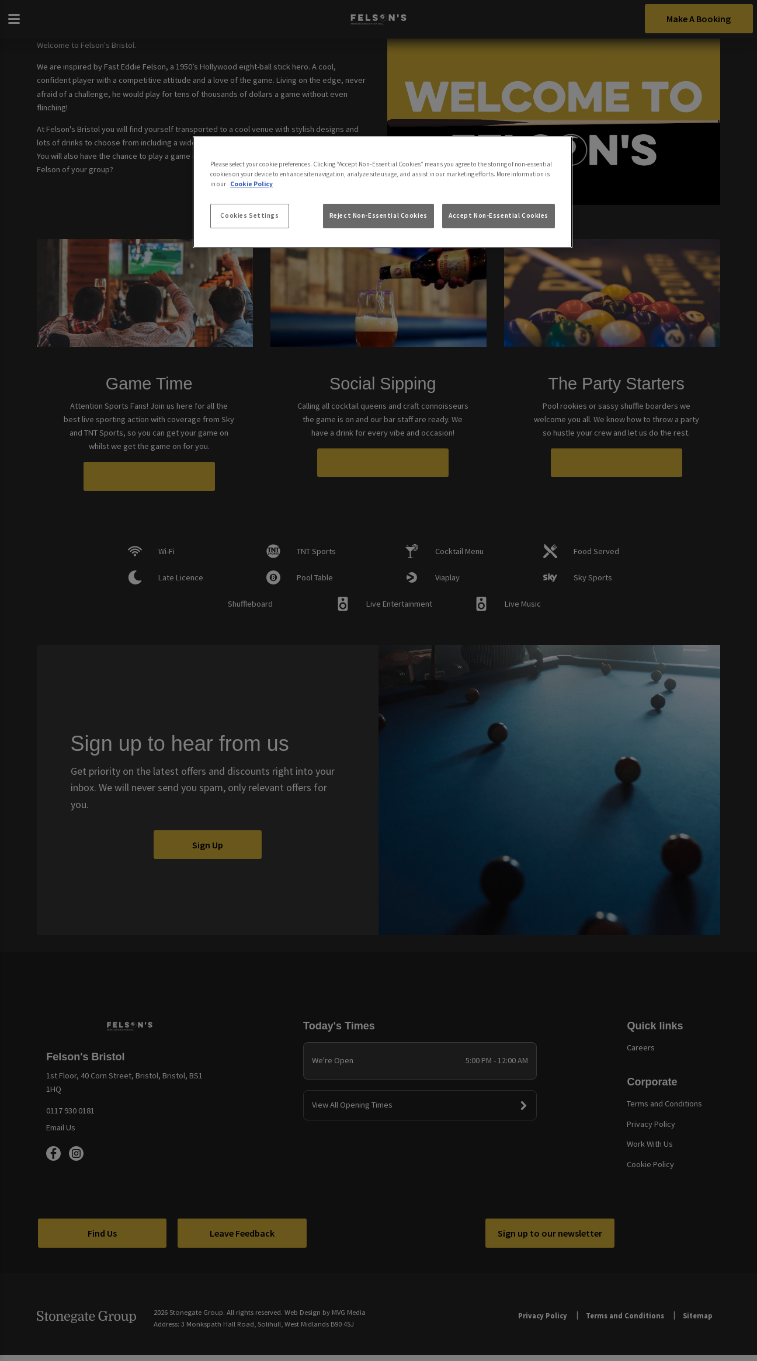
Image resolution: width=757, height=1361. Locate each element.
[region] (382, 192)
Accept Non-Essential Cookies (498, 215)
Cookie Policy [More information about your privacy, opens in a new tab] (251, 184)
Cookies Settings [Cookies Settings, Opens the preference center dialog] (249, 215)
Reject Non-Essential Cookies (378, 215)
